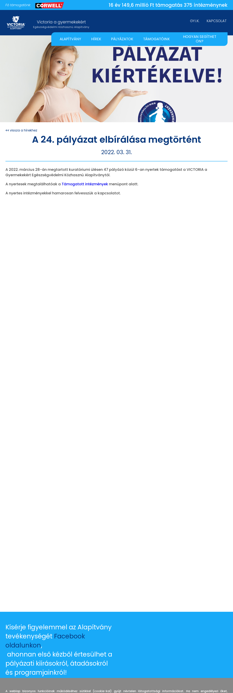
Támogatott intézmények (85, 184)
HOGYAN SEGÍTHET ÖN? (199, 39)
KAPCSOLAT (217, 20)
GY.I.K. (194, 20)
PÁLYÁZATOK (122, 39)
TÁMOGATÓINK (156, 39)
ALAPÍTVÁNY (70, 39)
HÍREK (96, 39)
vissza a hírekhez (21, 130)
